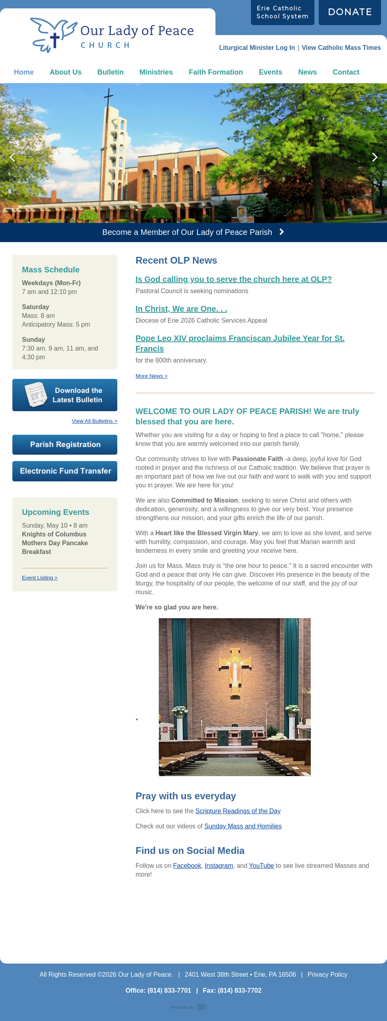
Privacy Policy (328, 974)
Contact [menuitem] (346, 72)
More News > (152, 376)
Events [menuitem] (270, 72)
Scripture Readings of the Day (237, 811)
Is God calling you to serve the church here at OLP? (234, 279)
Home (24, 72)
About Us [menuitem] (65, 72)
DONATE (350, 12)
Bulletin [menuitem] (110, 72)
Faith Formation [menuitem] (216, 72)
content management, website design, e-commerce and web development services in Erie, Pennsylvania (193, 1006)
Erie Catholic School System (283, 12)
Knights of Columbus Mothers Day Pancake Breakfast (55, 543)
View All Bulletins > (94, 421)
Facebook (187, 865)
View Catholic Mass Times (341, 47)
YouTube (261, 865)
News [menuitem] (307, 72)
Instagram (219, 865)
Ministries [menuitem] (156, 72)
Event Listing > (40, 578)
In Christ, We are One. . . (181, 308)
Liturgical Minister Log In (257, 47)
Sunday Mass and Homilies (243, 826)
